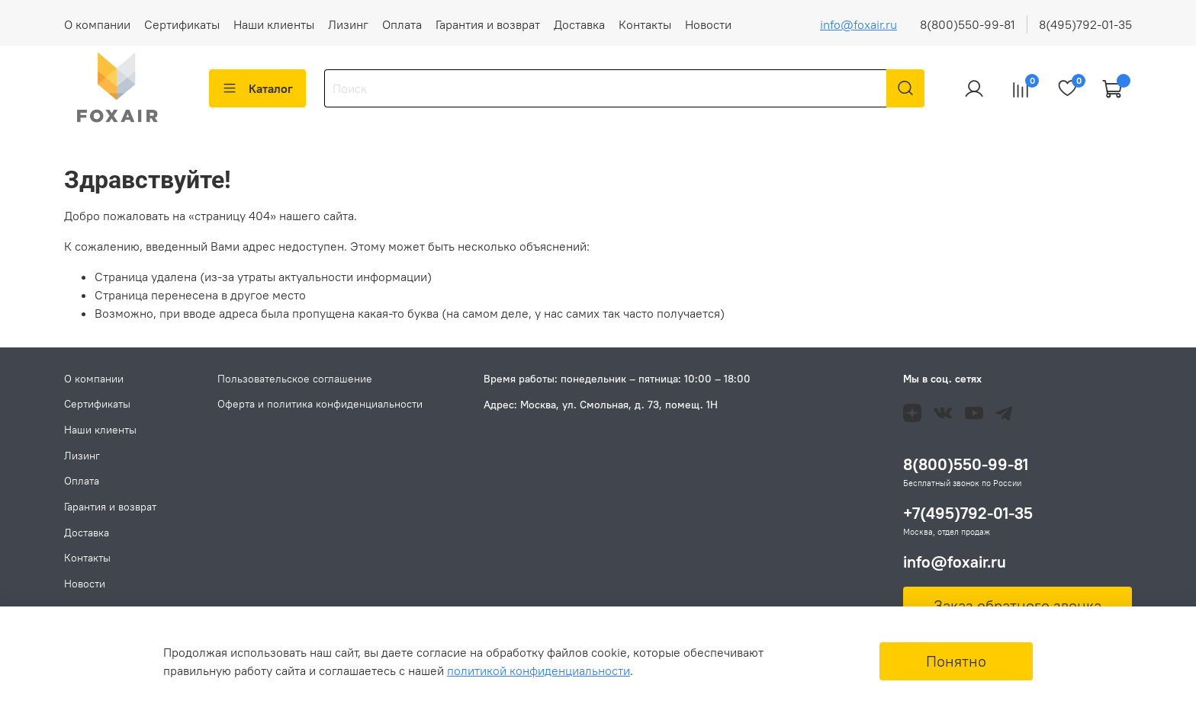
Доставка (579, 24)
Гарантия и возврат (488, 24)
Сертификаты (182, 24)
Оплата (402, 24)
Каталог (257, 88)
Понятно (956, 660)
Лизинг (348, 24)
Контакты (645, 24)
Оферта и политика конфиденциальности (320, 404)
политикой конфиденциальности (538, 670)
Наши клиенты (273, 24)
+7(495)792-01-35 (968, 513)
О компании (97, 24)
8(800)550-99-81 (967, 24)
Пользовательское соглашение (294, 379)
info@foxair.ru (858, 24)
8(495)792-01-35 (1085, 24)
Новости (708, 24)
